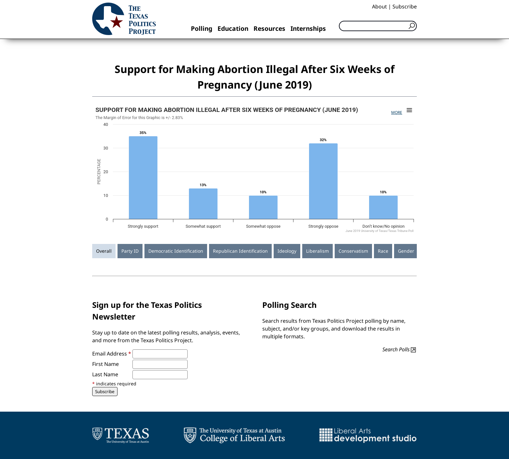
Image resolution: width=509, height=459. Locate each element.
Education (232, 28)
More (396, 112)
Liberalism (317, 251)
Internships (308, 28)
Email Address (111, 353)
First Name (105, 364)
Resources (269, 28)
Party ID (130, 251)
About (379, 6)
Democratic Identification (175, 251)
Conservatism (353, 251)
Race (383, 251)
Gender (406, 251)
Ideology (287, 251)
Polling (201, 28)
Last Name (105, 374)
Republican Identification (240, 251)
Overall (104, 251)
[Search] (378, 26)
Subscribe (404, 6)
